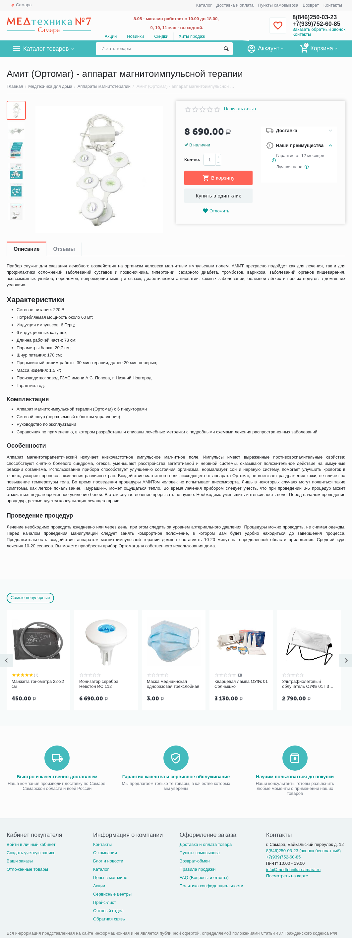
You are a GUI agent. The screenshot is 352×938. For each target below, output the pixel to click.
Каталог (204, 5)
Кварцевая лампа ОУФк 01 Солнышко (241, 684)
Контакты (332, 5)
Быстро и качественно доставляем (57, 776)
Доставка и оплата (235, 5)
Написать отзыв (240, 109)
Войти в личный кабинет (31, 844)
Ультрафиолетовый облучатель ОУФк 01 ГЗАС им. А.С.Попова (308, 684)
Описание (26, 249)
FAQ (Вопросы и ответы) (204, 877)
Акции (111, 36)
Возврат (311, 5)
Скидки (161, 36)
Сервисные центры (112, 894)
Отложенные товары (27, 869)
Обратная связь (109, 918)
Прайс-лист (104, 902)
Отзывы (64, 249)
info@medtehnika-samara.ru (293, 869)
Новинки (135, 36)
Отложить (216, 211)
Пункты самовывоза (278, 5)
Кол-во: (192, 159)
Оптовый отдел (108, 910)
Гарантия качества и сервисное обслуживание (176, 776)
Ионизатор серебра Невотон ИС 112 (98, 684)
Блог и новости (108, 860)
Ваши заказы (20, 860)
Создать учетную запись (31, 852)
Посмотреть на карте (287, 875)
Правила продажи (198, 869)
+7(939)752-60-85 (316, 24)
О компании (105, 852)
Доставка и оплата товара (206, 844)
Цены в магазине (110, 877)
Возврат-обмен (195, 860)
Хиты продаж (192, 36)
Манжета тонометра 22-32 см (38, 684)
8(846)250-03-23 (314, 17)
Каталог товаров (46, 48)
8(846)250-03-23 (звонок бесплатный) (303, 850)
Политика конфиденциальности (211, 885)
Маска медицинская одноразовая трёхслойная (173, 684)
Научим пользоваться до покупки (295, 776)
